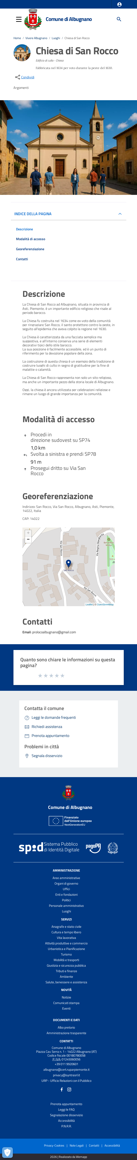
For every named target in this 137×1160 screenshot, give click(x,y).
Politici (66, 900)
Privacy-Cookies (54, 1145)
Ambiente (66, 976)
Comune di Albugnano (69, 19)
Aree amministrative (66, 877)
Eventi (66, 1008)
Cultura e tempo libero (66, 932)
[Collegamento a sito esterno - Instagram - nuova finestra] (69, 1089)
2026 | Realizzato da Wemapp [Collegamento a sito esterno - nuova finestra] (68, 1157)
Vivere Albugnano (36, 38)
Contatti (66, 1041)
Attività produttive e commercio (66, 943)
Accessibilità (66, 1120)
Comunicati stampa (66, 1002)
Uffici (66, 889)
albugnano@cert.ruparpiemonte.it (66, 1069)
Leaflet (89, 604)
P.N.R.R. (66, 1126)
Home (17, 38)
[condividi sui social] (24, 77)
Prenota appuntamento (66, 1103)
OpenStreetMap (105, 604)
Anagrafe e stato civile (66, 926)
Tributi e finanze (66, 971)
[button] (119, 4)
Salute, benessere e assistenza (66, 982)
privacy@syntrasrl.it (66, 1075)
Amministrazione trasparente (66, 1033)
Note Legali (77, 1145)
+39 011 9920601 (66, 1063)
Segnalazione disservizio (66, 1115)
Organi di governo (66, 883)
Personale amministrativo (66, 905)
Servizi (66, 919)
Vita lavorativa (66, 937)
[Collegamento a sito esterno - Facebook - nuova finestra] (61, 1089)
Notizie (66, 997)
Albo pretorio (66, 1027)
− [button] (28, 540)
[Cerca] (119, 19)
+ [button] (28, 533)
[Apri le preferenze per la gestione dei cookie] (7, 1152)
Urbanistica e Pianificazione (66, 948)
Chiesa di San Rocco (77, 38)
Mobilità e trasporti (66, 959)
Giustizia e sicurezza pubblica (66, 965)
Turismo (66, 954)
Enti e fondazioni (66, 894)
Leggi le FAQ (66, 1109)
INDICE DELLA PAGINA (34, 214)
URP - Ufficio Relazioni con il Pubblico (66, 1080)
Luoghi (56, 38)
